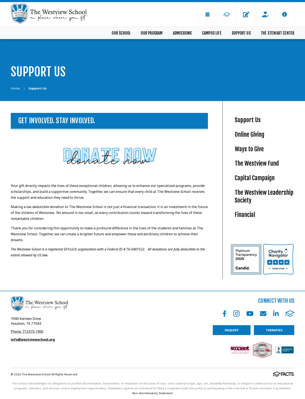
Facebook (224, 313)
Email (263, 313)
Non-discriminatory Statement (152, 393)
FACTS (290, 313)
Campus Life (212, 33)
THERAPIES (274, 330)
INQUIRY (232, 330)
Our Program (152, 33)
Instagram (236, 313)
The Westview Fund (257, 163)
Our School (121, 33)
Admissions (182, 33)
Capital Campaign (255, 178)
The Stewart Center (277, 33)
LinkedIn (276, 313)
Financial (245, 214)
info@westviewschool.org (33, 339)
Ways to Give (249, 149)
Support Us (241, 33)
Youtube (249, 313)
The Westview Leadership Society (264, 196)
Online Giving (249, 134)
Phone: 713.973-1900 (27, 331)
